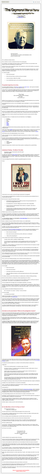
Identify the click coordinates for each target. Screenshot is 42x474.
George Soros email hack (27, 389)
